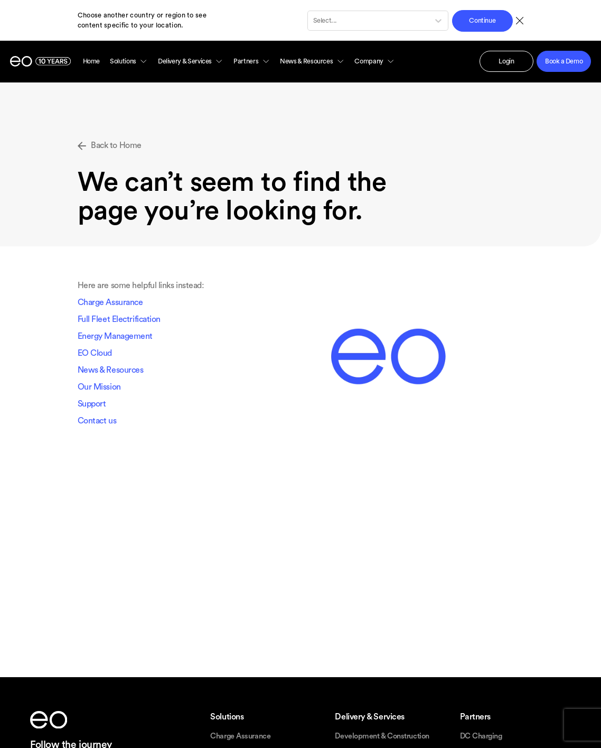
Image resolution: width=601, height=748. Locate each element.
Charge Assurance (110, 302)
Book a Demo (564, 61)
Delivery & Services (190, 61)
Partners (251, 61)
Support (92, 404)
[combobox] (314, 20)
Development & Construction (382, 736)
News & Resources (312, 61)
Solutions (129, 61)
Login (506, 61)
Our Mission (99, 387)
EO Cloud (95, 353)
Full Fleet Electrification (119, 319)
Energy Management (115, 336)
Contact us (97, 421)
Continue (482, 20)
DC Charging (481, 736)
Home (91, 61)
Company (374, 61)
